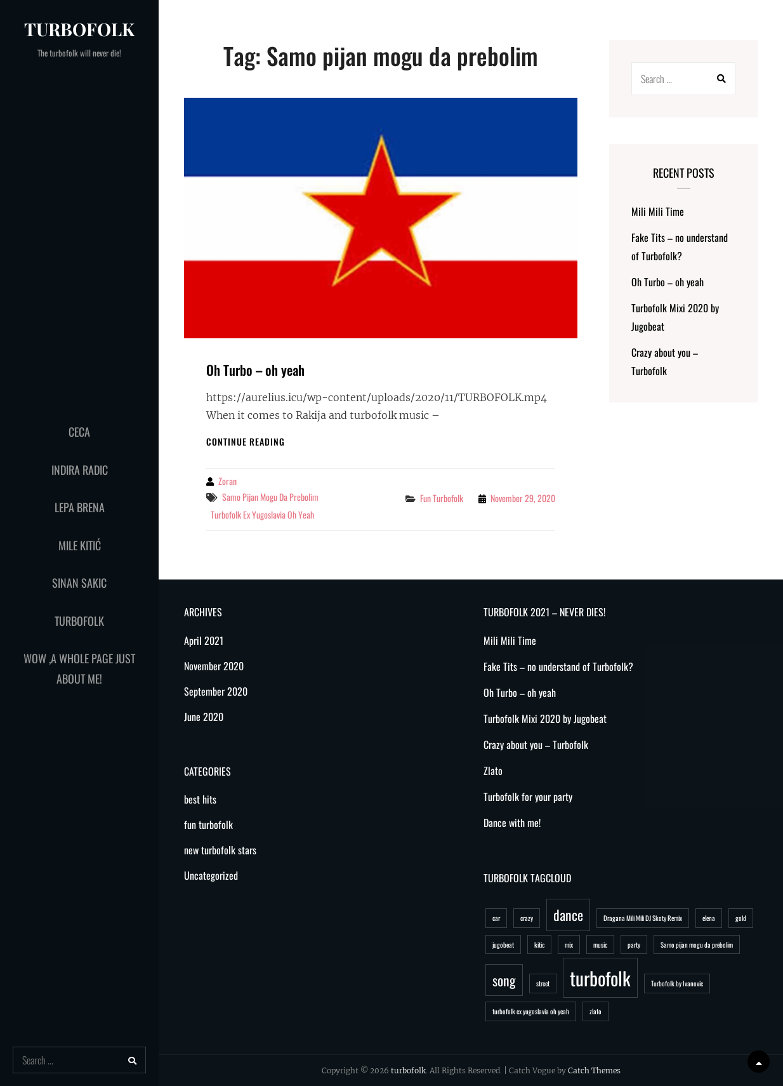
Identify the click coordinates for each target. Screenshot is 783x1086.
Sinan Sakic (79, 582)
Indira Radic (79, 469)
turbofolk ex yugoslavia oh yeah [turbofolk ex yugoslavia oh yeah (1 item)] (530, 1011)
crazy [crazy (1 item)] (526, 918)
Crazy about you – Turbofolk (536, 744)
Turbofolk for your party (528, 796)
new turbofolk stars (220, 850)
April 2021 (203, 640)
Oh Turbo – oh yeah (255, 370)
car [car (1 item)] (496, 918)
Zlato (493, 770)
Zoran (227, 480)
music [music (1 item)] (600, 944)
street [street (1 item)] (542, 983)
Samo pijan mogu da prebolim (270, 496)
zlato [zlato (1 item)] (595, 1011)
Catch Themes (594, 1070)
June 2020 (203, 716)
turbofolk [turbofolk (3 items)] (600, 977)
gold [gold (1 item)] (740, 918)
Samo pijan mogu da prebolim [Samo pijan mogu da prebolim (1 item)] (697, 944)
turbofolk (79, 29)
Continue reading (245, 441)
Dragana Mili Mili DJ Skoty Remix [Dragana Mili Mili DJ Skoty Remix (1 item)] (642, 918)
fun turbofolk (441, 498)
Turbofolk (79, 621)
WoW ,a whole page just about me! (79, 668)
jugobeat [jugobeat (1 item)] (503, 944)
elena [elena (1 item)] (708, 918)
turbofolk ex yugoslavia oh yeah (262, 514)
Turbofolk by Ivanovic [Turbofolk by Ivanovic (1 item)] (677, 983)
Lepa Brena (80, 507)
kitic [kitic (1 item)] (539, 944)
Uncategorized (211, 875)
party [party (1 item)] (634, 944)
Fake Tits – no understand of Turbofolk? (558, 666)
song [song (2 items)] (504, 980)
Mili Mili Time (657, 211)
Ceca (79, 431)
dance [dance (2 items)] (568, 914)
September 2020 (215, 691)
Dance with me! (512, 822)
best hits (200, 799)
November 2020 (214, 665)
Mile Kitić (79, 545)
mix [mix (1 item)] (569, 944)
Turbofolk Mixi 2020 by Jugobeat (545, 718)
